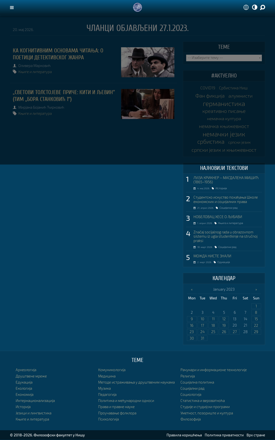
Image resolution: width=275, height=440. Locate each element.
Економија (24, 394)
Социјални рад (231, 207)
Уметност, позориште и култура (206, 413)
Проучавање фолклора (117, 413)
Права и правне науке (116, 407)
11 (213, 319)
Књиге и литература (35, 71)
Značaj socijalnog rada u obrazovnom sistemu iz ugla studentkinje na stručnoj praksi (225, 236)
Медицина (107, 376)
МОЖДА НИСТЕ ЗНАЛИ (212, 256)
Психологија (108, 419)
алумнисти (240, 96)
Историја (223, 188)
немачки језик (224, 134)
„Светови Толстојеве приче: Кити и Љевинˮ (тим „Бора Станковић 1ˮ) (64, 96)
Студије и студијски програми (205, 407)
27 (235, 332)
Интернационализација (35, 401)
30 (192, 338)
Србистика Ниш (233, 88)
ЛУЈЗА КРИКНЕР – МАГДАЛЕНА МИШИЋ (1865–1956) (226, 179)
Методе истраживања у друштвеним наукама (136, 382)
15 (256, 319)
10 (202, 319)
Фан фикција (210, 96)
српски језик (239, 142)
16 (191, 325)
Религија (187, 376)
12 (224, 319)
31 (202, 338)
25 (213, 332)
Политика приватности (224, 435)
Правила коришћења (184, 435)
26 (224, 332)
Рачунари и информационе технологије (213, 370)
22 (256, 325)
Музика (104, 388)
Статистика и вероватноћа (202, 401)
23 (192, 332)
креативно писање (224, 111)
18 (213, 325)
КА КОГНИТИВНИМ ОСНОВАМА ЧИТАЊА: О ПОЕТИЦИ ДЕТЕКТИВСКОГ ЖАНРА (58, 54)
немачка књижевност (224, 126)
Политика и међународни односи (126, 401)
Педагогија (107, 394)
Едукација (226, 262)
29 (256, 332)
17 (202, 325)
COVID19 (207, 88)
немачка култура (224, 118)
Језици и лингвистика (33, 413)
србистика (210, 141)
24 (202, 332)
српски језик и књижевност (224, 150)
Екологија (24, 388)
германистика (224, 103)
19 (224, 325)
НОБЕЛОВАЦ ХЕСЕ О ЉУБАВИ (217, 217)
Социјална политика (197, 382)
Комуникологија (111, 370)
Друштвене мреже (31, 376)
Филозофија (190, 419)
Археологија (26, 370)
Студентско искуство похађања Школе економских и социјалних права (225, 199)
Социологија (190, 394)
